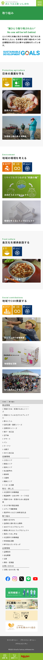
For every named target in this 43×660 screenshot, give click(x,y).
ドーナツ (7, 446)
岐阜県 (6, 474)
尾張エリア (8, 464)
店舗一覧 (4, 656)
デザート (7, 439)
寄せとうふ (8, 421)
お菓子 (6, 449)
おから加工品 (9, 453)
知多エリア (8, 467)
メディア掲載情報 (10, 509)
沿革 (5, 559)
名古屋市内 (8, 471)
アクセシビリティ (21, 644)
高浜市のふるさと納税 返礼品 (15, 512)
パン (5, 442)
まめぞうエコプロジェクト (14, 527)
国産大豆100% (9, 520)
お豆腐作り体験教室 (11, 492)
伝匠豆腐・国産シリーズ (13, 425)
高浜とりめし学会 (10, 534)
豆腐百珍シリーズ (10, 428)
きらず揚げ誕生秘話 (11, 505)
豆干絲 (6, 435)
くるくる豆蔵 (9, 485)
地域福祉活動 (9, 541)
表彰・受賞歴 (9, 562)
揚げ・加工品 (9, 432)
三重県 (6, 478)
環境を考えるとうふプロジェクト (16, 530)
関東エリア (8, 481)
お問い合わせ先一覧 (11, 570)
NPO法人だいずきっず (12, 544)
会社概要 (7, 555)
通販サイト (14, 656)
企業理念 (7, 552)
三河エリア (8, 460)
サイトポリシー (12, 640)
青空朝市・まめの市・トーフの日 (16, 496)
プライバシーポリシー (28, 640)
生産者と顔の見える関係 (13, 523)
